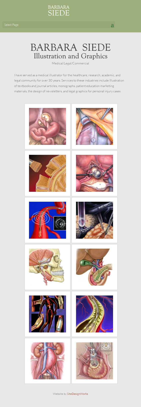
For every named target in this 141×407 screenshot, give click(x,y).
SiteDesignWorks (77, 393)
